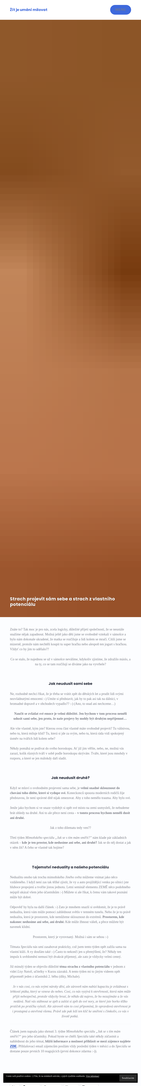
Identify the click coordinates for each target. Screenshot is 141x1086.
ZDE (13, 1046)
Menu (120, 10)
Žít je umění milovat (28, 9)
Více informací (92, 1076)
